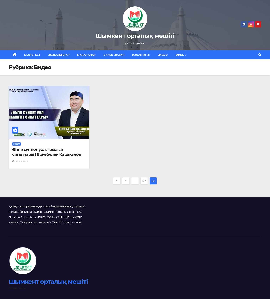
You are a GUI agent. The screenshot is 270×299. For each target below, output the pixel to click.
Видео (163, 54)
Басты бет (32, 54)
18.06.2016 (22, 161)
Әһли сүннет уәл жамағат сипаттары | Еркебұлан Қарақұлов (46, 152)
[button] (259, 54)
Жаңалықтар (59, 54)
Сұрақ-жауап (114, 54)
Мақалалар (86, 54)
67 (144, 181)
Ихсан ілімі (141, 54)
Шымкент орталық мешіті (135, 36)
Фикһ (180, 54)
